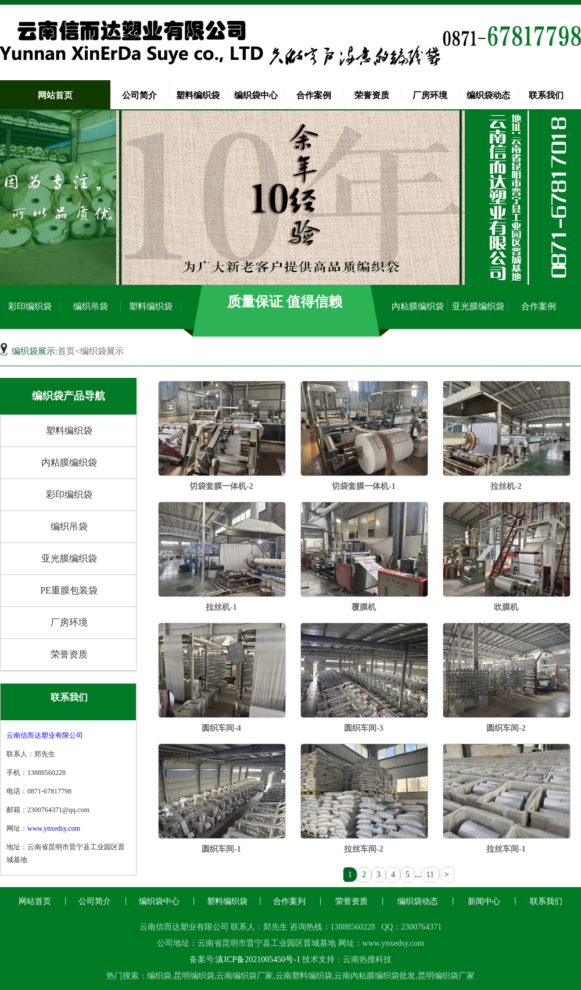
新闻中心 (484, 901)
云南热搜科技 (367, 959)
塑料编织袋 (198, 95)
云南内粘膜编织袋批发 (374, 975)
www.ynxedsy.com (53, 828)
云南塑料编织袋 (303, 975)
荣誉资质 (371, 95)
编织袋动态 (488, 95)
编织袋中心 (256, 95)
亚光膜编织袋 (478, 306)
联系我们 (546, 95)
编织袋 (159, 975)
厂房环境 (430, 95)
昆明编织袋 (194, 975)
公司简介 (139, 95)
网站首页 (55, 95)
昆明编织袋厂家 (446, 975)
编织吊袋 (90, 306)
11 (430, 874)
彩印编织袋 (30, 306)
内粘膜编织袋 (418, 306)
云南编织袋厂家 (244, 975)
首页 (66, 351)
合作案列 (289, 901)
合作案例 (313, 95)
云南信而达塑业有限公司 (44, 735)
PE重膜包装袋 (69, 590)
